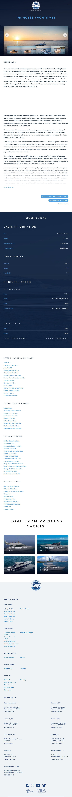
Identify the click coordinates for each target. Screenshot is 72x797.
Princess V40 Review (11, 501)
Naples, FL (7, 750)
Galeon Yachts (9, 443)
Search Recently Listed (9, 638)
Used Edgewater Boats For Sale (15, 466)
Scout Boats (24, 609)
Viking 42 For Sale (10, 453)
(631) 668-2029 (9, 727)
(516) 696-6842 (9, 775)
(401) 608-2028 (56, 727)
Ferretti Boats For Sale (11, 461)
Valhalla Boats (9, 619)
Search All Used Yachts (9, 633)
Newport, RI (55, 719)
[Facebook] (27, 785)
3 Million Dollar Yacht (11, 365)
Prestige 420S (8, 496)
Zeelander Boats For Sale (12, 428)
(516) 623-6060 (56, 711)
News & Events (9, 664)
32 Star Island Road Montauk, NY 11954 (11, 724)
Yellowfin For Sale (10, 421)
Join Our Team (9, 687)
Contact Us (8, 690)
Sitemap (23, 680)
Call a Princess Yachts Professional (54, 196)
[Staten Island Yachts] (36, 6)
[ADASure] (30, 791)
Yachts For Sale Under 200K (13, 388)
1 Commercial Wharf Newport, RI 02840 (58, 724)
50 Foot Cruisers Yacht (12, 474)
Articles (23, 669)
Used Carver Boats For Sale (13, 451)
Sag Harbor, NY (9, 735)
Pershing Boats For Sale (12, 375)
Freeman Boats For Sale (12, 459)
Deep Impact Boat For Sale (13, 464)
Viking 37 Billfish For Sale (12, 469)
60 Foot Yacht (9, 393)
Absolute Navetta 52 (11, 396)
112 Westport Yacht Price (12, 411)
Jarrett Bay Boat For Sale (12, 423)
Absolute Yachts (9, 614)
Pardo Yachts (8, 621)
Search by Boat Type (11, 644)
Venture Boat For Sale (11, 426)
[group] (36, 41)
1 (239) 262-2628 (9, 759)
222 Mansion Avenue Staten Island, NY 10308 (12, 708)
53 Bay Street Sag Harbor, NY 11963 (13, 740)
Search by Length (26, 633)
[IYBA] (41, 791)
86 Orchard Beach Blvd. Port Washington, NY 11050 (13, 771)
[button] (7, 35)
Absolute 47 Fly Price (11, 370)
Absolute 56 (8, 368)
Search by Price (9, 646)
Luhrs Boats (8, 408)
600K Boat (7, 363)
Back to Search (63, 204)
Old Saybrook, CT (57, 750)
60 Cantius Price (9, 499)
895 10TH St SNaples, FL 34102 (10, 755)
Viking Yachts (9, 609)
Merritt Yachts (9, 509)
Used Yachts (8, 628)
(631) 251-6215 (8, 743)
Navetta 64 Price (9, 383)
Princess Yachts (9, 611)
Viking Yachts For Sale (11, 390)
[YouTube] (38, 785)
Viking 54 (7, 494)
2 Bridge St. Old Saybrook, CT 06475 (59, 755)
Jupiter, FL (55, 735)
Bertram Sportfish (10, 448)
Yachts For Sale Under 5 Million (15, 378)
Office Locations (9, 685)
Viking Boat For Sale (11, 456)
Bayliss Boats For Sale (11, 441)
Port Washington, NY (11, 766)
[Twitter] (44, 785)
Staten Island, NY (10, 703)
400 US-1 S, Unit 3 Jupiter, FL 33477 (57, 740)
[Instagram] (32, 785)
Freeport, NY (55, 703)
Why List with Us (10, 682)
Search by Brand (9, 641)
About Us (7, 675)
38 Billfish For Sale (10, 471)
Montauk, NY (8, 719)
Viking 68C (7, 506)
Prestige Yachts (9, 616)
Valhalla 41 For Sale (10, 489)
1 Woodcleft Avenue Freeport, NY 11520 (58, 708)
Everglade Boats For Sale (12, 446)
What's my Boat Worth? (58, 200)
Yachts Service (9, 657)
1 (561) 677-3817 (56, 743)
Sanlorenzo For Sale (11, 416)
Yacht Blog (8, 669)
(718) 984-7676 (9, 711)
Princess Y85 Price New (12, 504)
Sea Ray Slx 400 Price (11, 486)
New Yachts (8, 605)
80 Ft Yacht (8, 385)
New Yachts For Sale (11, 373)
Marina (22, 657)
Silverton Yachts (9, 418)
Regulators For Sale (10, 413)
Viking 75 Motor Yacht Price (13, 491)
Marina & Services (10, 653)
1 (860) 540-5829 (57, 759)
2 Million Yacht (9, 380)
